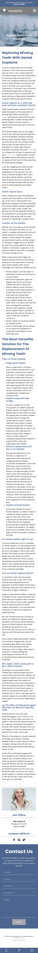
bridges (30, 150)
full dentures (11, 155)
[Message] (19, 907)
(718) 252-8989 (19, 4)
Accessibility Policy (19, 937)
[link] (12, 10)
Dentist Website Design (19, 940)
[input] (19, 872)
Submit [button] (19, 922)
